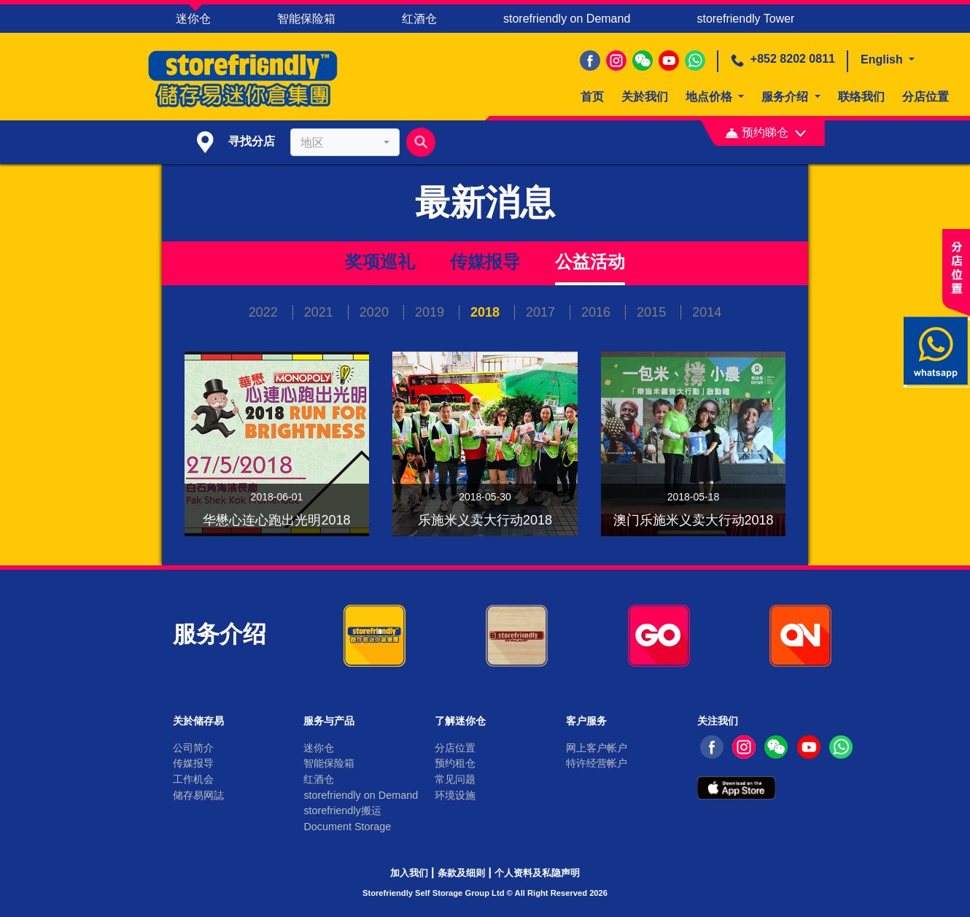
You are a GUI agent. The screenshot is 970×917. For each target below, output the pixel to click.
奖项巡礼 (380, 261)
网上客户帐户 (596, 748)
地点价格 (710, 96)
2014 (706, 312)
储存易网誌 (198, 795)
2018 (486, 312)
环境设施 (455, 795)
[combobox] (345, 142)
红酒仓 (419, 18)
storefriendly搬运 (342, 810)
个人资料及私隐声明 (537, 872)
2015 (653, 312)
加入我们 (409, 872)
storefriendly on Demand (566, 18)
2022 (265, 312)
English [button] (883, 59)
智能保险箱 (306, 18)
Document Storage (347, 826)
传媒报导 (485, 261)
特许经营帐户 (596, 763)
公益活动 (590, 261)
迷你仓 (193, 18)
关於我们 (644, 96)
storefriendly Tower (745, 18)
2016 (597, 312)
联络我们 (861, 96)
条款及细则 (461, 872)
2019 (431, 312)
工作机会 (193, 779)
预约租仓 (455, 763)
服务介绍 (786, 96)
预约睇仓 (765, 132)
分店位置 (925, 96)
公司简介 (193, 748)
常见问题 (455, 779)
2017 (542, 312)
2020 (376, 312)
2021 (320, 312)
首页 (592, 96)
